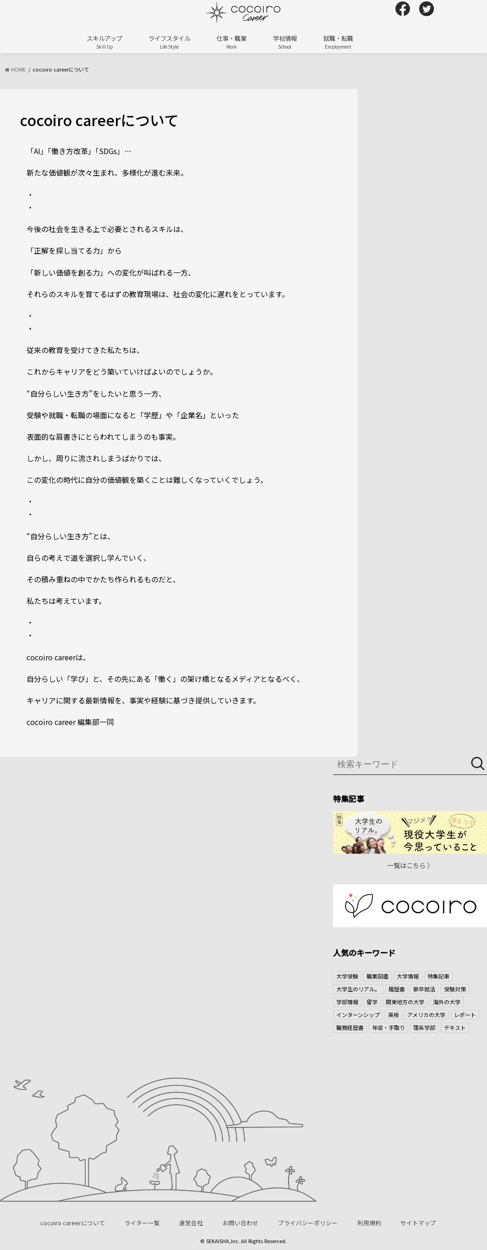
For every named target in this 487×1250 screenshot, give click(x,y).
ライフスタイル (169, 41)
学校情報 (285, 41)
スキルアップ (104, 41)
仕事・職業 (231, 41)
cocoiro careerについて (72, 1222)
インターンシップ (358, 1014)
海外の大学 (446, 1002)
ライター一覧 (142, 1222)
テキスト (455, 1027)
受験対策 (455, 989)
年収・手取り (388, 1027)
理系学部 (424, 1027)
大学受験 (347, 976)
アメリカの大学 (426, 1014)
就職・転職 (338, 41)
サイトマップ (418, 1222)
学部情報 (347, 1002)
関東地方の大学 (405, 1002)
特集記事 (438, 976)
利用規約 (369, 1222)
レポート (465, 1014)
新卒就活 (424, 989)
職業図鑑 (378, 976)
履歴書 (397, 989)
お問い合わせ (240, 1222)
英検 (393, 1014)
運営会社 (191, 1222)
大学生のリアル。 (358, 989)
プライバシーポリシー (308, 1222)
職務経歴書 (350, 1027)
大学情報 (408, 976)
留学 (372, 1002)
